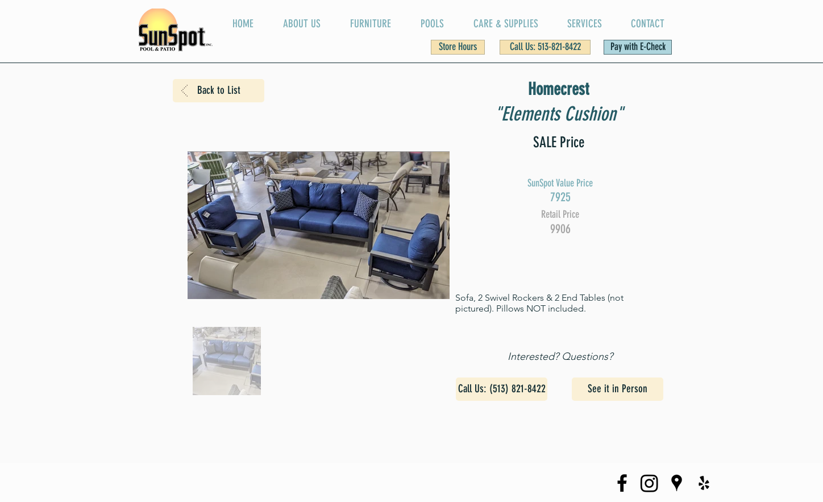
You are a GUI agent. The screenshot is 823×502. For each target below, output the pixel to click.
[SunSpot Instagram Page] (649, 483)
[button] (458, 47)
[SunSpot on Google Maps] (676, 483)
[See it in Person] (617, 389)
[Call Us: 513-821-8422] (545, 47)
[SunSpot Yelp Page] (704, 483)
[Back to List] (218, 90)
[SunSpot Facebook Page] (622, 483)
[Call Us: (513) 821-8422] (501, 389)
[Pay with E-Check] (638, 47)
